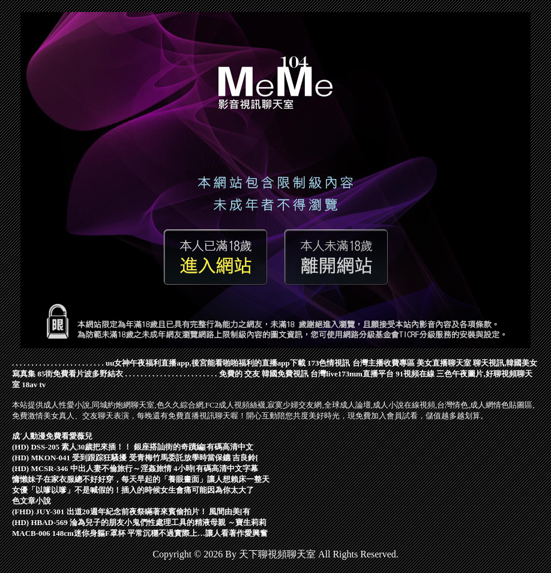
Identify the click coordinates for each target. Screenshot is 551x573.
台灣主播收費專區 (383, 362)
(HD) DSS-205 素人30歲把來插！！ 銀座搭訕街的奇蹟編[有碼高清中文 (132, 446)
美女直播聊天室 (444, 362)
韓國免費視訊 (285, 373)
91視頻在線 (415, 373)
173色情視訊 (329, 362)
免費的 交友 (239, 373)
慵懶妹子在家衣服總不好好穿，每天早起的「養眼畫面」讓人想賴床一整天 (140, 479)
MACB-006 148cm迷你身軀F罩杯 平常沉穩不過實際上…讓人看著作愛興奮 (140, 533)
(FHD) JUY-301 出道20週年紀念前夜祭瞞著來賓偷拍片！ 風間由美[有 (131, 511)
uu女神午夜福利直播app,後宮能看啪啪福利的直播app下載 (206, 362)
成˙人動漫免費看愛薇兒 (52, 436)
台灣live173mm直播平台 (352, 373)
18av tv (34, 384)
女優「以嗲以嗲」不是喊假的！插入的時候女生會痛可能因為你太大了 (133, 489)
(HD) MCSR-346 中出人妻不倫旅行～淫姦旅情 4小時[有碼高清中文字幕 (135, 468)
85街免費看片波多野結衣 (80, 373)
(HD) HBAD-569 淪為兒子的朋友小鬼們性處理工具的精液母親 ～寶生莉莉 (139, 522)
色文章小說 (31, 500)
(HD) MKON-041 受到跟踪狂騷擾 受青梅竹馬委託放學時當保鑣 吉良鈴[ (135, 457)
